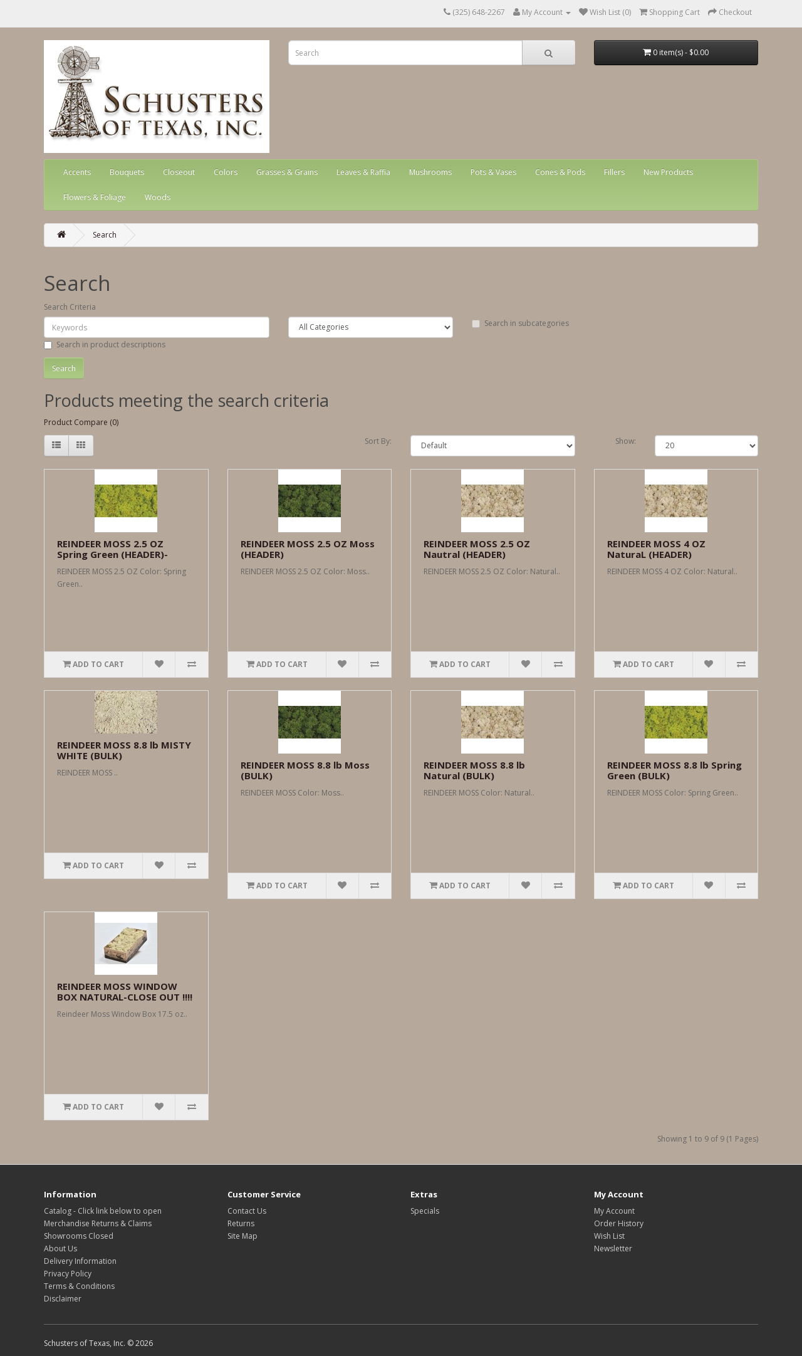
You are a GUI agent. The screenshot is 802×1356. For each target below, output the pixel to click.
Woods (157, 197)
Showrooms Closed (78, 1236)
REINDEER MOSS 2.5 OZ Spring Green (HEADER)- (112, 548)
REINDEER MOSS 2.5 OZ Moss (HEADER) (308, 548)
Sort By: (378, 441)
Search (105, 234)
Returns (240, 1223)
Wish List (609, 1236)
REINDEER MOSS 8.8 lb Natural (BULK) (474, 770)
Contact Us (246, 1211)
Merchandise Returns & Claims (98, 1223)
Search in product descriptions (104, 344)
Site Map (242, 1236)
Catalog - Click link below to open (103, 1211)
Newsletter (613, 1248)
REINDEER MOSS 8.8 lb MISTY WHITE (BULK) (124, 750)
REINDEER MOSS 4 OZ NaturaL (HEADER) (656, 548)
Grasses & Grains (287, 172)
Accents (77, 172)
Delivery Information (80, 1261)
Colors (225, 172)
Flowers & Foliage (94, 197)
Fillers (614, 172)
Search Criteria (70, 307)
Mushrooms (430, 172)
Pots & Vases (493, 172)
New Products (668, 172)
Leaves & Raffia (363, 172)
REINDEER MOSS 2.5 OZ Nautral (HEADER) (477, 548)
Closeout (179, 172)
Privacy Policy (67, 1273)
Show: (625, 441)
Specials (424, 1211)
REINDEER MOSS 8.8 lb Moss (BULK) (305, 770)
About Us (60, 1248)
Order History (618, 1223)
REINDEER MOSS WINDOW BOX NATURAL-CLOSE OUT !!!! (124, 991)
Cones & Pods (560, 172)
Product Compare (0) (81, 422)
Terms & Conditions (79, 1286)
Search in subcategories (520, 323)
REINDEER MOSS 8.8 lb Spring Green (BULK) (674, 770)
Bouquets (127, 172)
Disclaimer (62, 1298)
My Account (614, 1211)
